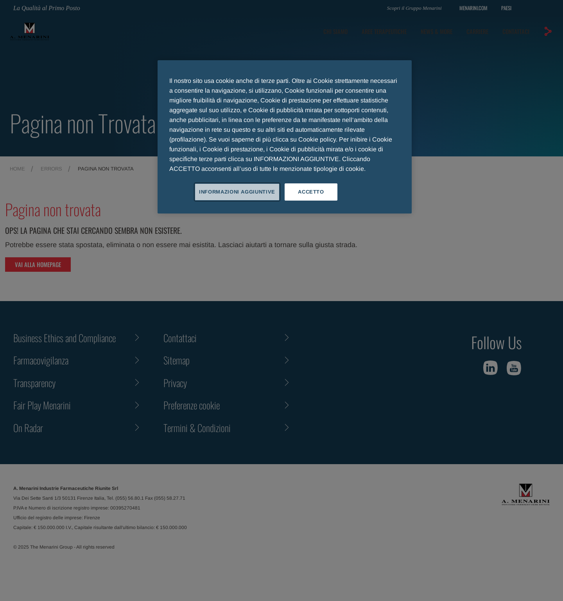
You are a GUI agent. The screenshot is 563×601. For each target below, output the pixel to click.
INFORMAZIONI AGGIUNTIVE (237, 192)
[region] (285, 136)
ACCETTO (311, 192)
